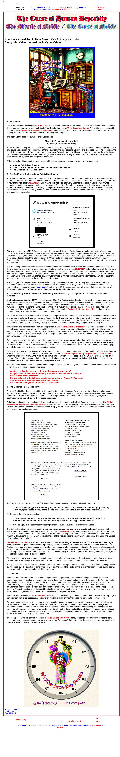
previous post (74, 721)
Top (17, 4)
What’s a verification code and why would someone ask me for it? (40, 371)
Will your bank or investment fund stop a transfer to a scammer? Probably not (46, 373)
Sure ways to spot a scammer (24, 376)
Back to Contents (100, 8)
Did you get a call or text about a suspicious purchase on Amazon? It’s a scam (46, 378)
